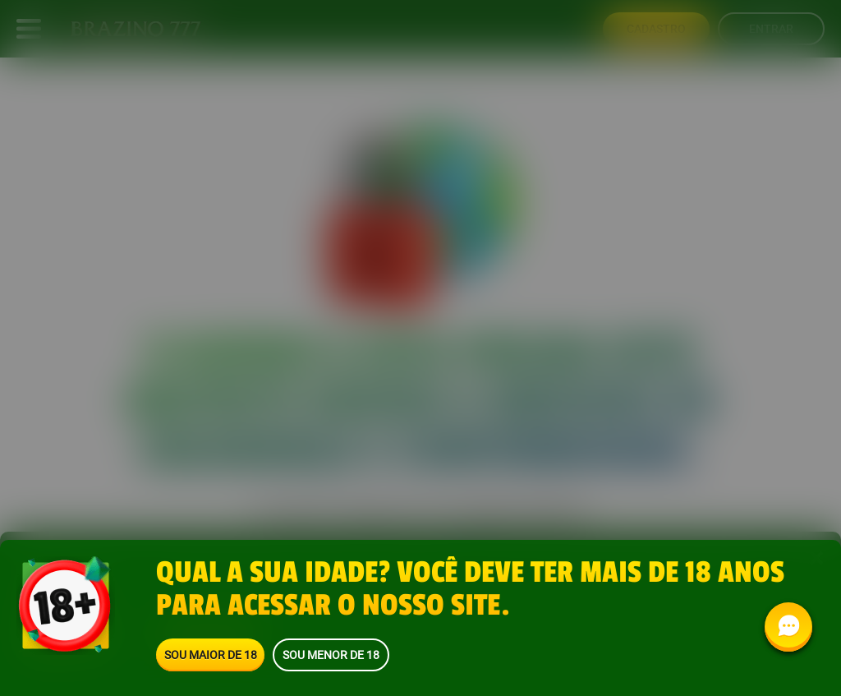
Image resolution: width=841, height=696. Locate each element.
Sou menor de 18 (331, 654)
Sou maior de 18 (210, 654)
